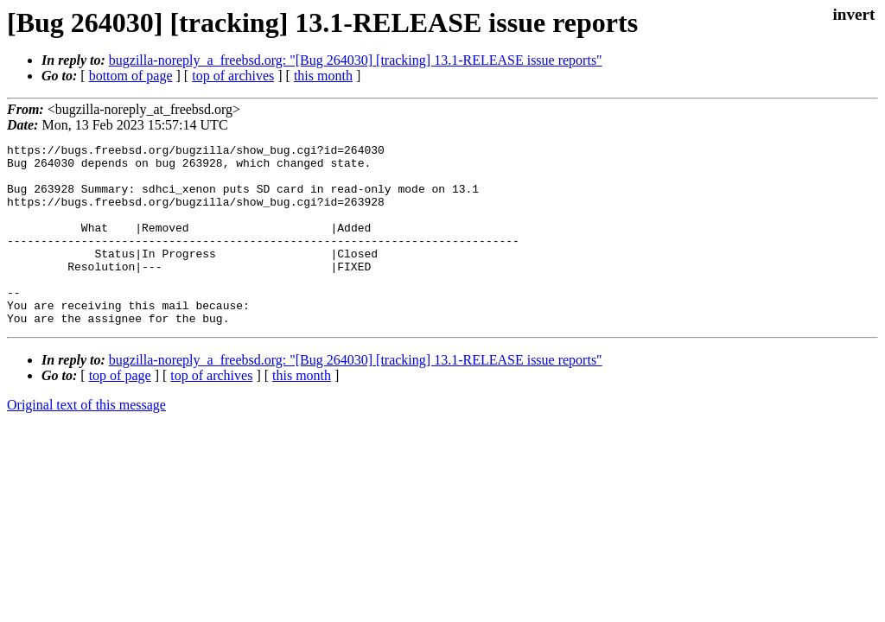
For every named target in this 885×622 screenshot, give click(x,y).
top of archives (233, 75)
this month (323, 75)
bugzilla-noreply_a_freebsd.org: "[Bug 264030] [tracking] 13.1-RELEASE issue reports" (355, 60)
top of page (120, 411)
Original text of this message (86, 441)
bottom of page (131, 75)
